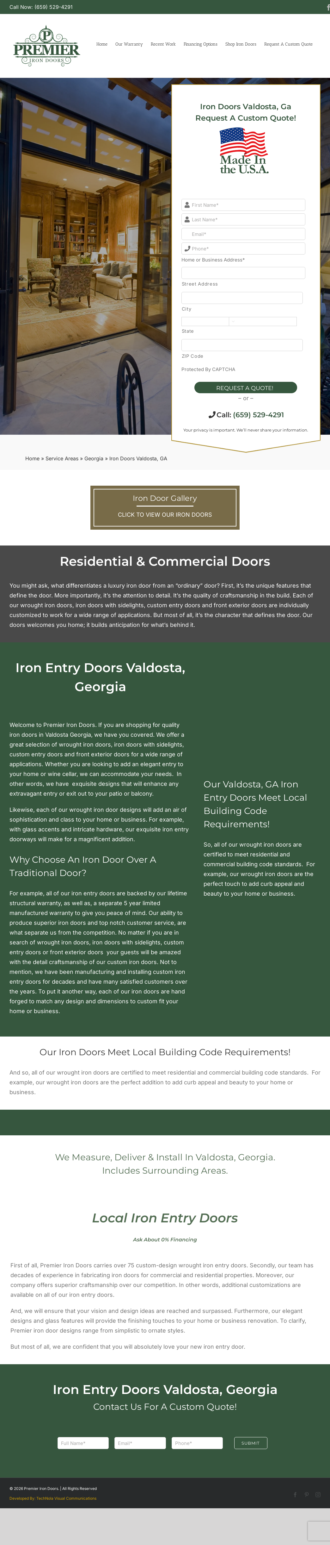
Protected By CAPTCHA (208, 369)
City (187, 309)
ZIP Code (193, 356)
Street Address (200, 284)
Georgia (93, 458)
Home (32, 458)
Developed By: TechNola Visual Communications (52, 1498)
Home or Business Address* (213, 260)
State (188, 331)
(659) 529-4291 (258, 415)
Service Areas (62, 458)
